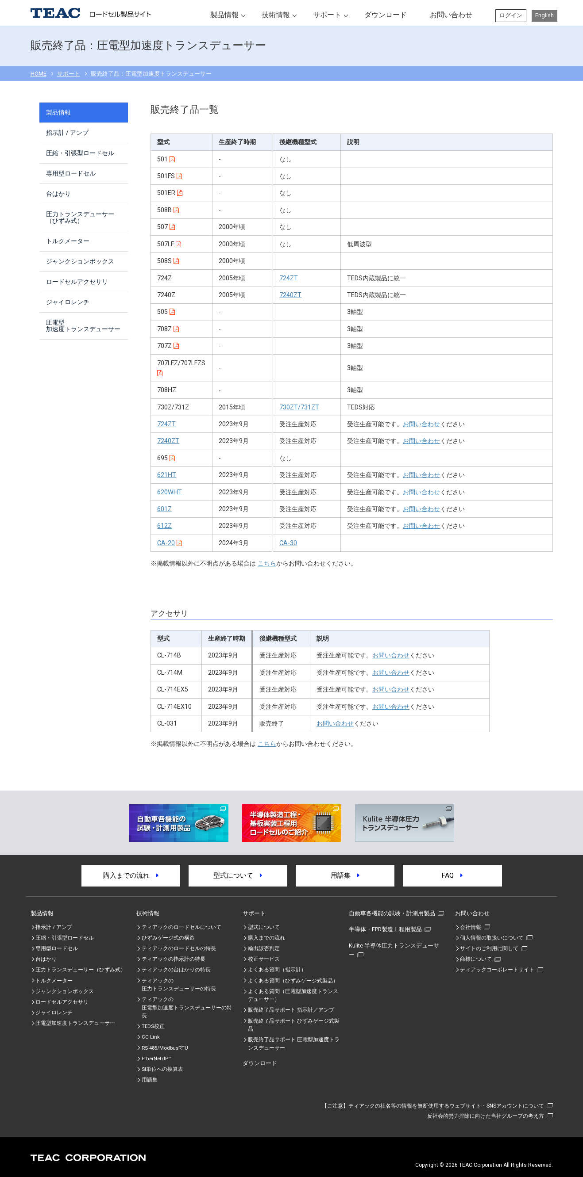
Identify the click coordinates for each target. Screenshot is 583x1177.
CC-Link (151, 1037)
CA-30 (288, 543)
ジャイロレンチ (67, 302)
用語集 (345, 875)
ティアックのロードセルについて (181, 927)
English (544, 15)
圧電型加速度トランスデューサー (83, 325)
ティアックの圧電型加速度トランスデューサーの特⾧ (187, 1007)
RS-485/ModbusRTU (165, 1048)
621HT (166, 475)
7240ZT (290, 295)
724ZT (288, 278)
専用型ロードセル (71, 173)
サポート (327, 15)
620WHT (169, 492)
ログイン (510, 15)
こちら (267, 563)
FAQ (452, 875)
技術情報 (276, 15)
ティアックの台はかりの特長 (176, 970)
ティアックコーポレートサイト (497, 970)
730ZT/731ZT (299, 407)
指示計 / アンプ (67, 132)
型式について (237, 875)
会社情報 (470, 927)
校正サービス (264, 959)
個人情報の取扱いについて (492, 938)
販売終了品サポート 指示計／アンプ (291, 1010)
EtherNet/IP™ (156, 1058)
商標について (476, 959)
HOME (38, 73)
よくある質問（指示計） (277, 970)
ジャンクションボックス (80, 261)
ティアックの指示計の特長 (173, 959)
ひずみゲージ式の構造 (168, 938)
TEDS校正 (153, 1026)
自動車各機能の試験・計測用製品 (392, 913)
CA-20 (166, 543)
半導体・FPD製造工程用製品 (385, 929)
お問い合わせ (451, 15)
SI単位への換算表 (162, 1069)
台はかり (58, 193)
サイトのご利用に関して (489, 948)
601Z (164, 509)
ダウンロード (385, 15)
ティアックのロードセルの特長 (179, 948)
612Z (164, 526)
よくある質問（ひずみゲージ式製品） (293, 981)
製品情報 (224, 15)
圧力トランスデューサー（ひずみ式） (80, 217)
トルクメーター (67, 241)
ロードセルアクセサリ (77, 281)
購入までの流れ (130, 875)
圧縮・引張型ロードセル (80, 153)
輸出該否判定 (264, 948)
